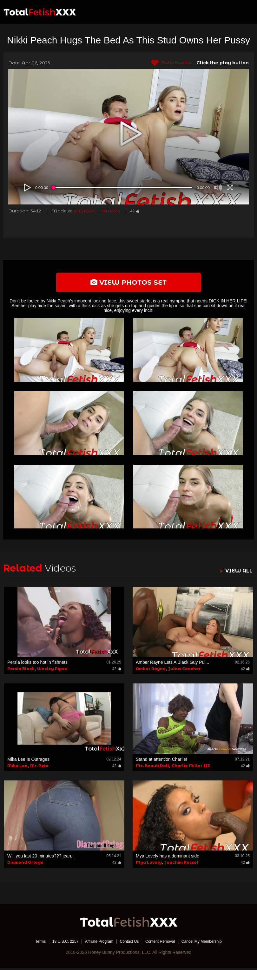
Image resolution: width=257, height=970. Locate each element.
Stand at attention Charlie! (161, 761)
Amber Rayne (151, 671)
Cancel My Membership (211, 943)
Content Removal (164, 943)
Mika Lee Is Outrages (28, 761)
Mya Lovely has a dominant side (167, 857)
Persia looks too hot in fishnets (37, 664)
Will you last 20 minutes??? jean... (41, 857)
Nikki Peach (115, 211)
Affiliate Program (94, 943)
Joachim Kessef (181, 864)
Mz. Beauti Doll (152, 767)
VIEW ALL (237, 572)
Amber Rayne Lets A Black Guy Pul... (172, 664)
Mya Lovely (149, 864)
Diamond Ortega (25, 864)
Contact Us (129, 943)
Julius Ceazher (184, 671)
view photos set (128, 283)
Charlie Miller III (191, 767)
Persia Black (21, 671)
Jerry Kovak (86, 211)
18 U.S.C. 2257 (56, 943)
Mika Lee (17, 767)
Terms (29, 943)
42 (145, 210)
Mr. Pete (39, 767)
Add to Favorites (168, 63)
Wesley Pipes (52, 671)
